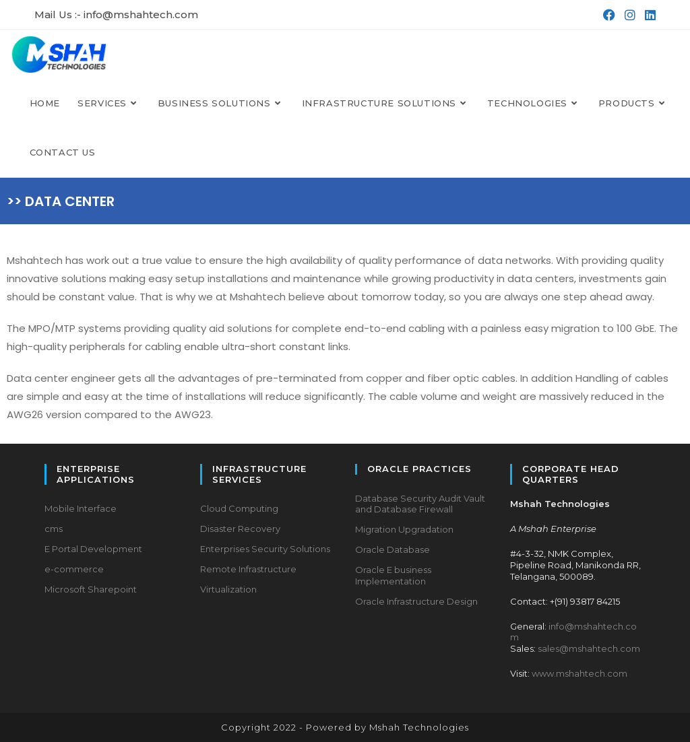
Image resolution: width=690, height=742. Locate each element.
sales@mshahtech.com (589, 648)
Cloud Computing (239, 508)
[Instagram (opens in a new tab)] (629, 15)
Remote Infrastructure (248, 569)
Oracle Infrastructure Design (416, 601)
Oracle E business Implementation (393, 575)
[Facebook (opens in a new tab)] (608, 15)
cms (53, 528)
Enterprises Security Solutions (265, 548)
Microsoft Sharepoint (90, 589)
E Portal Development (93, 548)
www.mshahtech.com (579, 673)
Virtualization (228, 589)
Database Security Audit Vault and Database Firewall (420, 504)
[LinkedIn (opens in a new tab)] (647, 15)
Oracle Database (392, 549)
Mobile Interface (80, 508)
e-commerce (74, 569)
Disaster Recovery (240, 528)
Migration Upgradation (404, 529)
